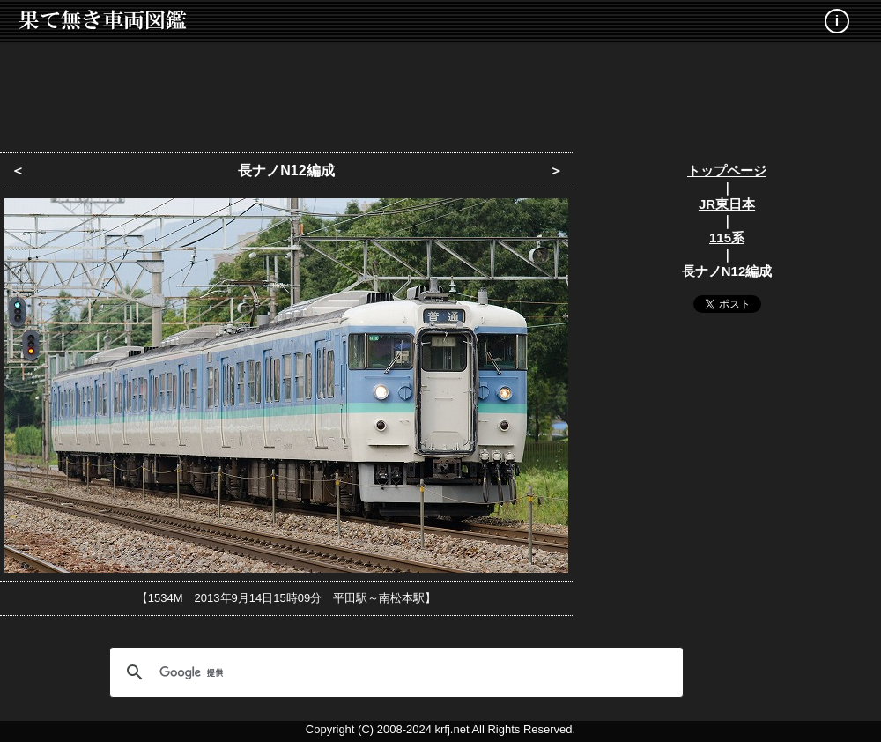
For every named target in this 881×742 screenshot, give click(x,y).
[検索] (393, 672)
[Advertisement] (440, 92)
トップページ (726, 170)
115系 (726, 237)
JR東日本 (727, 204)
